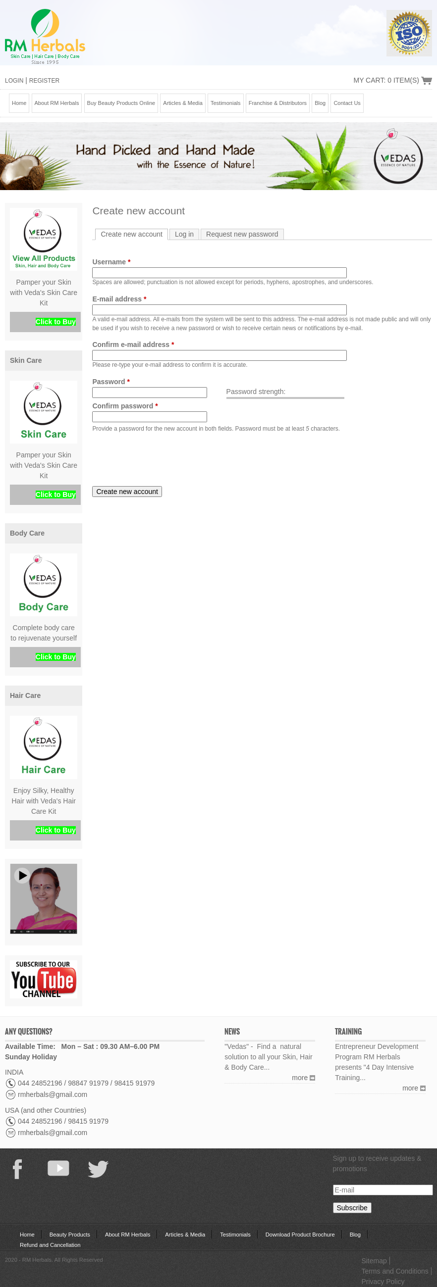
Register (44, 80)
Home (19, 103)
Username (111, 262)
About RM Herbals (57, 103)
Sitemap (373, 1261)
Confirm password (125, 406)
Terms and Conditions (394, 1271)
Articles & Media (182, 103)
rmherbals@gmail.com (52, 1094)
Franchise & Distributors (278, 103)
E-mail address (119, 299)
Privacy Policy (382, 1282)
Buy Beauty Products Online (121, 103)
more (300, 1078)
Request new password (242, 234)
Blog (320, 103)
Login (14, 80)
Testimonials (226, 103)
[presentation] (167, 460)
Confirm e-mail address (133, 344)
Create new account (134, 233)
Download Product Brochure (300, 1235)
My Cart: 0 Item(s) (386, 80)
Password (110, 382)
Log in (184, 234)
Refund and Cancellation (50, 1245)
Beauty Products (70, 1235)
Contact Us (346, 103)
